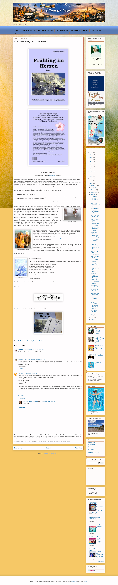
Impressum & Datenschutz (61, 33)
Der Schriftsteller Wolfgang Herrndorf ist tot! (95, 211)
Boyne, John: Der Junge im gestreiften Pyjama (95, 228)
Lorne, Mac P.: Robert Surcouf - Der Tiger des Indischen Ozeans (99, 340)
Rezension (36, 340)
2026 (91, 152)
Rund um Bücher (75, 30)
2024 (91, 157)
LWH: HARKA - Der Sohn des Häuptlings (95, 258)
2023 (91, 159)
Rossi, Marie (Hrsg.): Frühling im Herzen (94, 199)
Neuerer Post (18, 448)
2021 (91, 164)
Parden (20, 340)
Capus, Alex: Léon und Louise (94, 298)
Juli (92, 314)
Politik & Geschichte (96, 30)
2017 (91, 173)
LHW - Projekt (91, 449)
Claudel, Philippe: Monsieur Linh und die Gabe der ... (95, 245)
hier (18, 309)
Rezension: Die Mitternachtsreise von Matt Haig (99, 554)
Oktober (93, 190)
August (93, 194)
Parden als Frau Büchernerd (30, 401)
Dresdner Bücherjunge (24, 349)
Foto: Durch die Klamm (95, 282)
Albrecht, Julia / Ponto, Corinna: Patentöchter (95, 221)
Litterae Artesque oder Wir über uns (42, 33)
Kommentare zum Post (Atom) (51, 453)
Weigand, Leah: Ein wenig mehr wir (99, 355)
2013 (91, 183)
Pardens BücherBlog (28, 340)
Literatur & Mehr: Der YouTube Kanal (93, 453)
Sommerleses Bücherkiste (93, 502)
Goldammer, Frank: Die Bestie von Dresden (98, 331)
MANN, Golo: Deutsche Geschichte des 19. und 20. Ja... (94, 305)
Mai (92, 319)
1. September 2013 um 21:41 (47, 401)
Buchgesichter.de (52, 175)
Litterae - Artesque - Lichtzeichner (93, 443)
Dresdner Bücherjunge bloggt (45, 30)
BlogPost (85, 30)
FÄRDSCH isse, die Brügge (95, 216)
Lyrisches (17, 33)
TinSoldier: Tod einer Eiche (95, 294)
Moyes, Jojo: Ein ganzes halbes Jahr (95, 205)
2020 (91, 166)
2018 (91, 171)
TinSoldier (41, 340)
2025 (91, 155)
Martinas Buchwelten (95, 525)
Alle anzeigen (101, 561)
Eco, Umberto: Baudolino (94, 290)
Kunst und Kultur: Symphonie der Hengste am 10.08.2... (95, 276)
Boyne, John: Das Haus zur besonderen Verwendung (95, 234)
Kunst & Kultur (26, 33)
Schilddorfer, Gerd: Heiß (94, 286)
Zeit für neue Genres (95, 537)
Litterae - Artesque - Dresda (95, 447)
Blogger (85, 581)
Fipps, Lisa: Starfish (98, 363)
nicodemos (74, 581)
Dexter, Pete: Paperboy (94, 240)
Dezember (94, 185)
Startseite (17, 30)
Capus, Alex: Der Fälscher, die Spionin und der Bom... (95, 269)
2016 (91, 176)
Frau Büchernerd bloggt (62, 30)
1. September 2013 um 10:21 (31, 373)
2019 (91, 169)
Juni (92, 317)
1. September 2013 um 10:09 (38, 359)
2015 (91, 178)
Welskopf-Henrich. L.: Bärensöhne (95, 263)
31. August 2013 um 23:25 (37, 349)
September (94, 192)
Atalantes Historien (94, 517)
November (94, 187)
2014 (91, 180)
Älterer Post (78, 448)
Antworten (21, 354)
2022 (91, 162)
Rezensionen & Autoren (29, 30)
